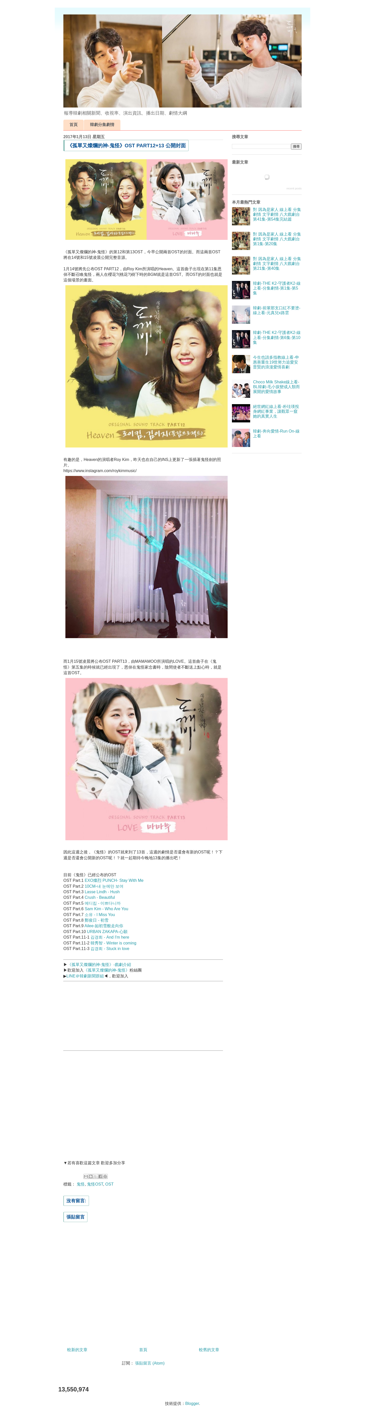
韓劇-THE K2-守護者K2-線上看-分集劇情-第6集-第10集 (277, 337)
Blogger (192, 1403)
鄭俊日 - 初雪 (96, 920)
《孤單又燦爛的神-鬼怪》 (107, 970)
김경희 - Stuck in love (109, 948)
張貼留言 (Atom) (150, 1363)
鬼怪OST (95, 1184)
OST (109, 1184)
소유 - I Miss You (100, 914)
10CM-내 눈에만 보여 (104, 886)
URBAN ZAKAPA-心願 (107, 931)
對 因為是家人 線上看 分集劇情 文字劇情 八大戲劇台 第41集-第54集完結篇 (277, 214)
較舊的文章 (209, 1350)
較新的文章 (77, 1350)
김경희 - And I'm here (109, 937)
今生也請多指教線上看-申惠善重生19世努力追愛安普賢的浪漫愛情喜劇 (276, 362)
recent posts (294, 188)
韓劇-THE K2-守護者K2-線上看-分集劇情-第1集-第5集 (277, 288)
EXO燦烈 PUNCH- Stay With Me (114, 880)
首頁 (73, 124)
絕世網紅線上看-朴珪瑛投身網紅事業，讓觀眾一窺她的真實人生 (276, 411)
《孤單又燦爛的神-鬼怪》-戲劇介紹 (99, 964)
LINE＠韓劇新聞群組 (85, 976)
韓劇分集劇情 (102, 124)
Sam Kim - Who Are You (106, 909)
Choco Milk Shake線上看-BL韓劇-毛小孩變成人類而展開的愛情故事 (276, 387)
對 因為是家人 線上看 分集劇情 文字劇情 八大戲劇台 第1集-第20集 (277, 239)
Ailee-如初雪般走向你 (103, 926)
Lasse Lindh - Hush (102, 892)
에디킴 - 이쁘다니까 (103, 903)
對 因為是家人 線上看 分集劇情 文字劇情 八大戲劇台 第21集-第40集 (277, 264)
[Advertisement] (101, 1015)
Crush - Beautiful (100, 897)
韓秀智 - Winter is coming (113, 943)
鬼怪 (81, 1184)
